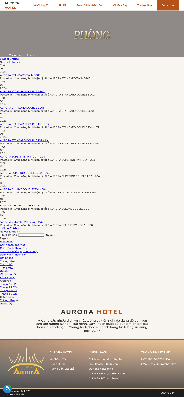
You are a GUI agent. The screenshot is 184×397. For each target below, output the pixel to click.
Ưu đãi (63, 5)
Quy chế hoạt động (101, 368)
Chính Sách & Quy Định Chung (107, 373)
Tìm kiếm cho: (9, 234)
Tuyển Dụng (57, 363)
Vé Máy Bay (120, 5)
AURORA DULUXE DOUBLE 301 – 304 (23, 189)
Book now (168, 5)
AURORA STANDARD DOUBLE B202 (22, 91)
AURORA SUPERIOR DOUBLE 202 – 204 (25, 172)
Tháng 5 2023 (8, 293)
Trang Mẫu (6, 267)
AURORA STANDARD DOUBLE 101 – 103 (24, 124)
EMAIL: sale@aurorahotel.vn (158, 363)
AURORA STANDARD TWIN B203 (20, 75)
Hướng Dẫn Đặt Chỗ (61, 368)
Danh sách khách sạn (90, 5)
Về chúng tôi (41, 5)
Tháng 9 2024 (8, 287)
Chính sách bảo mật (12, 244)
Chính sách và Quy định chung (19, 251)
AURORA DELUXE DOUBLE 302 (19, 205)
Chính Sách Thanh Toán (14, 248)
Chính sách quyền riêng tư (105, 359)
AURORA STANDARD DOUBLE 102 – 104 (24, 140)
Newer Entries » (10, 62)
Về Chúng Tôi (57, 359)
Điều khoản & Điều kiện (103, 363)
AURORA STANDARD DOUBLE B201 (22, 107)
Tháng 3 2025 (8, 284)
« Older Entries (9, 58)
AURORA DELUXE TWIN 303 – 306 (21, 221)
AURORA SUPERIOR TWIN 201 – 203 (22, 156)
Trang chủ (15, 55)
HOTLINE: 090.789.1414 (155, 359)
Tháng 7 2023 (8, 290)
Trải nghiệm (144, 5)
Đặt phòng (6, 257)
